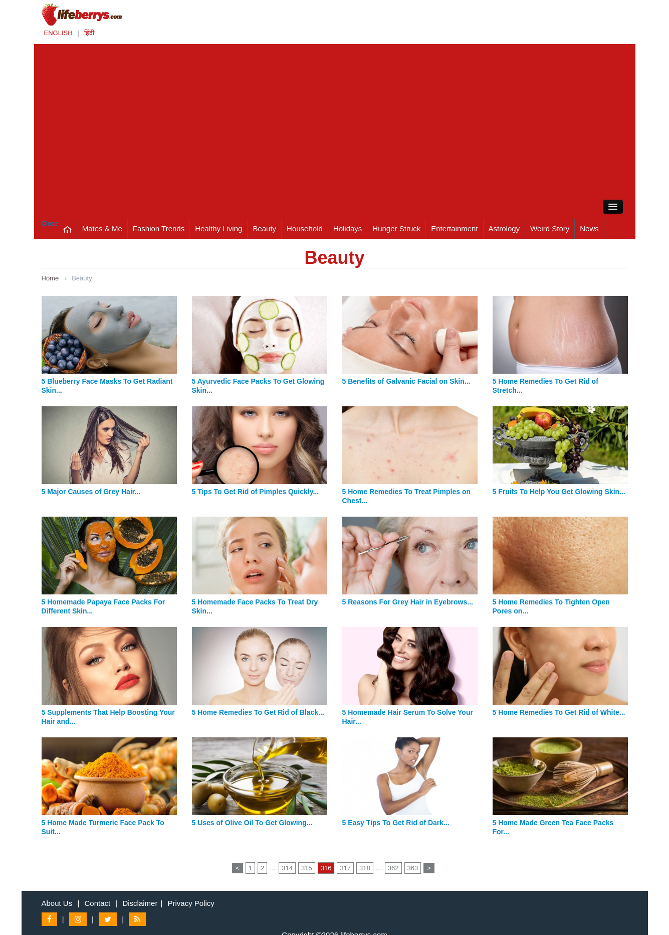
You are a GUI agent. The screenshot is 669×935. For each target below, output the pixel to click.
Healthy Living (218, 228)
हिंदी (89, 33)
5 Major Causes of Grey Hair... (91, 492)
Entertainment (454, 228)
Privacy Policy (191, 903)
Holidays (347, 228)
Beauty (264, 228)
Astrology (504, 228)
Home (50, 278)
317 (345, 868)
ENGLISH (58, 33)
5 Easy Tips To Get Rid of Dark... (396, 823)
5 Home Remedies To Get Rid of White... (559, 712)
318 (364, 868)
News (589, 228)
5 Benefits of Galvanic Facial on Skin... (406, 381)
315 (306, 868)
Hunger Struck (396, 228)
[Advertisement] (335, 119)
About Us (57, 903)
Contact (97, 903)
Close (50, 223)
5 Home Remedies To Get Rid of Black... (258, 712)
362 (393, 868)
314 (287, 868)
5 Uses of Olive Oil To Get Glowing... (252, 823)
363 (412, 868)
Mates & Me (102, 228)
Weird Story (549, 228)
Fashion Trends (158, 228)
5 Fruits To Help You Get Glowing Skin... (559, 492)
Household (305, 228)
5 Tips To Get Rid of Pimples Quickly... (255, 492)
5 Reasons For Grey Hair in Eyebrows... (407, 602)
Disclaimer (139, 903)
